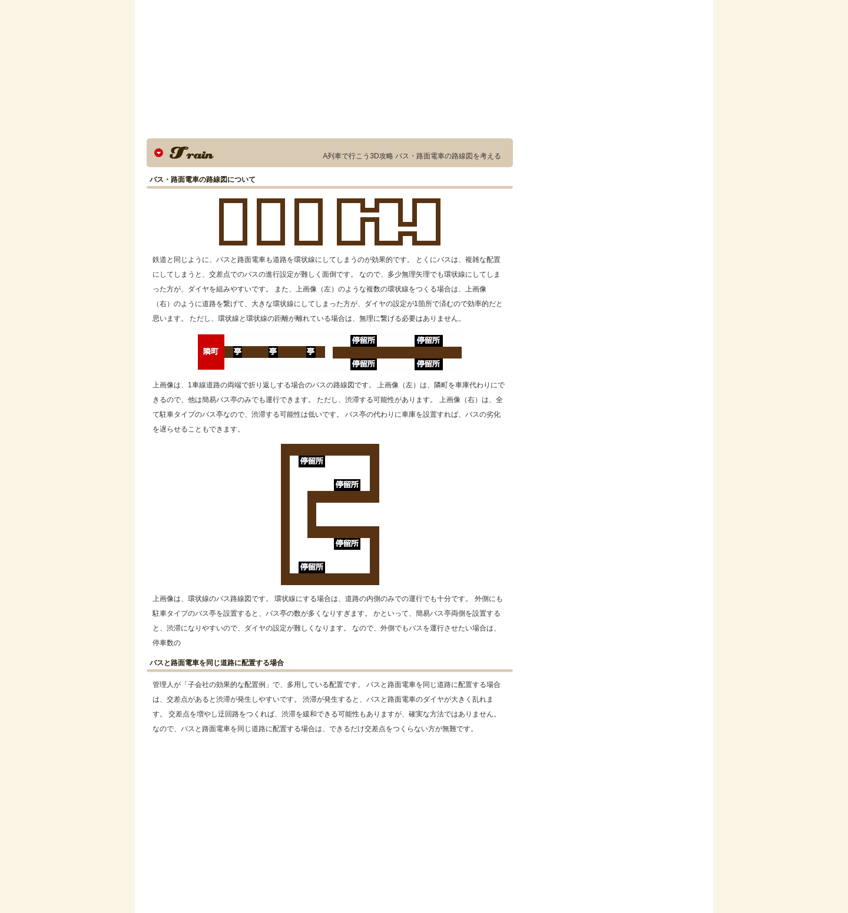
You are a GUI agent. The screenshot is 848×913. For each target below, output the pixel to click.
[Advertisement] (251, 824)
